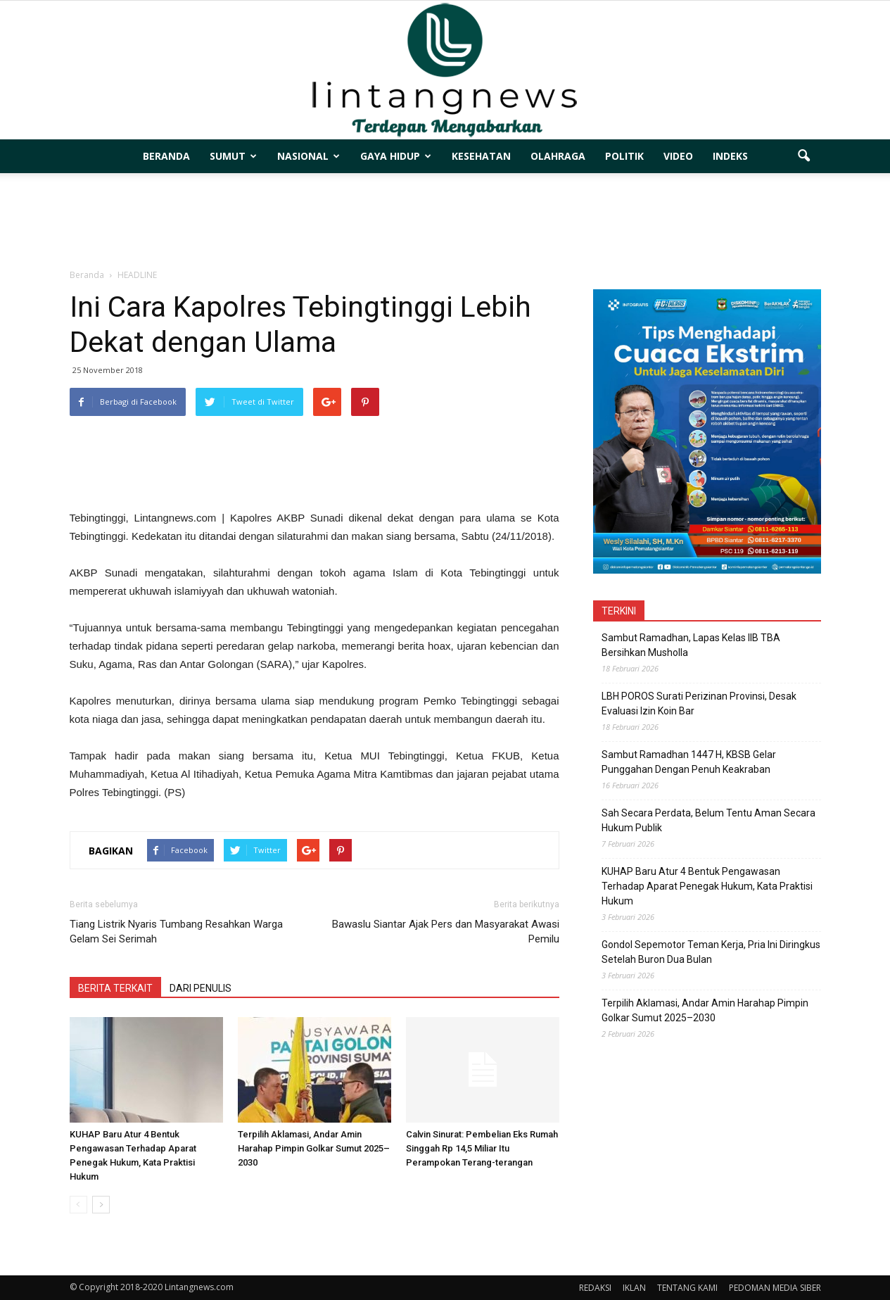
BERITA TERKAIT (115, 988)
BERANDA (166, 156)
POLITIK (624, 156)
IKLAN (634, 1288)
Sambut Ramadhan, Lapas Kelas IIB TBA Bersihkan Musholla (691, 645)
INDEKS (730, 156)
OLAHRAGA (557, 156)
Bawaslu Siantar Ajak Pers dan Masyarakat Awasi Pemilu (445, 931)
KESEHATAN (481, 156)
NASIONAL (308, 156)
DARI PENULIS (200, 988)
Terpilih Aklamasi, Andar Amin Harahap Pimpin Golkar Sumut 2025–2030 (314, 1148)
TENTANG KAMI (687, 1288)
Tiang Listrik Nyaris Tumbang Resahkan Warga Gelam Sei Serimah (176, 931)
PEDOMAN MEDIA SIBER (775, 1288)
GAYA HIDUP (395, 156)
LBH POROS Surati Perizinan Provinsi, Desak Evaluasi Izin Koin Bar (699, 703)
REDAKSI (595, 1288)
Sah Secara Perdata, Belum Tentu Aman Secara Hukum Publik (708, 820)
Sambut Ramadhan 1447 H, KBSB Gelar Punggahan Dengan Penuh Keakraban (689, 762)
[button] (804, 156)
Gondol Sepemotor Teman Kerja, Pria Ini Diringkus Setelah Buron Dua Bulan (711, 952)
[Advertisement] (445, 221)
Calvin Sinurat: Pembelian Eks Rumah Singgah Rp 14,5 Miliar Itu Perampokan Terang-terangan (482, 1148)
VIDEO (678, 156)
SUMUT (233, 156)
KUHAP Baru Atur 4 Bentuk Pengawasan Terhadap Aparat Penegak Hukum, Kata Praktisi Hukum (707, 886)
